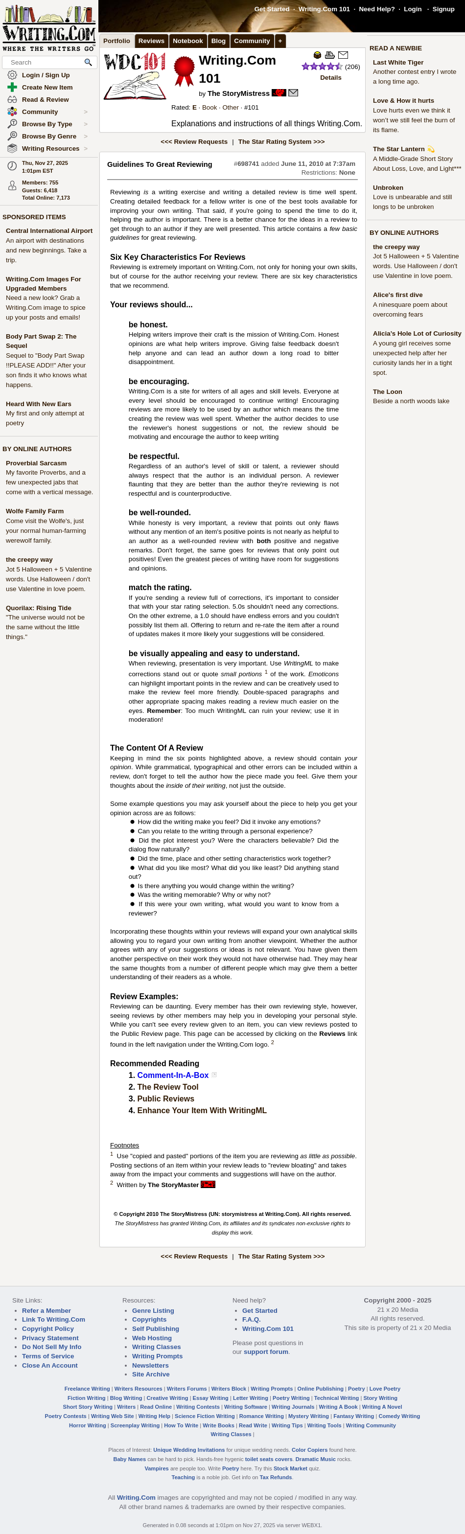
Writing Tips (287, 1425)
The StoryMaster (173, 1185)
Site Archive (151, 1374)
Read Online (156, 1407)
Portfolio (116, 41)
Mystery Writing (308, 1416)
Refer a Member (46, 1310)
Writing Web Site (112, 1416)
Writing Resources (55, 149)
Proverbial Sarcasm (36, 463)
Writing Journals (293, 1407)
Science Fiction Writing (205, 1416)
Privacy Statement (50, 1338)
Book (209, 107)
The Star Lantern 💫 (404, 149)
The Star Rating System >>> (281, 141)
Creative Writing (167, 1398)
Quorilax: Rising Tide (38, 608)
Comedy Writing (399, 1416)
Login (412, 9)
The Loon (387, 391)
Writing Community (371, 1425)
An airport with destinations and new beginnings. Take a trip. (46, 250)
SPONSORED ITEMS (34, 217)
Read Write (253, 1425)
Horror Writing (87, 1425)
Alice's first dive (398, 294)
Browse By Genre (55, 136)
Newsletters (150, 1365)
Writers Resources (139, 1389)
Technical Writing (336, 1398)
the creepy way (29, 559)
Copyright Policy (48, 1328)
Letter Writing (250, 1398)
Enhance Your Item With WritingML (202, 1110)
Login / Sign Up (46, 75)
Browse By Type (55, 124)
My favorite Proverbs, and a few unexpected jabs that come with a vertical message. (49, 482)
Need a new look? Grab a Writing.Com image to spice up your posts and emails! (46, 307)
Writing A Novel (382, 1407)
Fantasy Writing (353, 1416)
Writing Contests (198, 1407)
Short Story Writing (88, 1407)
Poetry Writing (291, 1398)
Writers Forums (187, 1389)
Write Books (218, 1425)
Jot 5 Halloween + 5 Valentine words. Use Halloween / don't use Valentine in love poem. (49, 579)
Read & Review (45, 99)
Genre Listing (153, 1310)
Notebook (188, 41)
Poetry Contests (66, 1416)
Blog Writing (126, 1398)
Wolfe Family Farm (35, 511)
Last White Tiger (398, 62)
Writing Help (154, 1416)
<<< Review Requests (194, 141)
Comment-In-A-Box (173, 1075)
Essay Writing (211, 1398)
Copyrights (149, 1319)
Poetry (356, 1389)
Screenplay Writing (135, 1425)
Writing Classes (156, 1347)
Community (55, 112)
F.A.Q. (251, 1319)
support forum (266, 1351)
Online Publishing (321, 1389)
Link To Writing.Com (53, 1319)
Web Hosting (152, 1338)
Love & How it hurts (403, 100)
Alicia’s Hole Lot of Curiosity (417, 333)
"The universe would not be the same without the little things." (45, 627)
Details (331, 77)
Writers (126, 1407)
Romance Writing (261, 1416)
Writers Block (228, 1389)
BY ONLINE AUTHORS (36, 449)
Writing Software (245, 1407)
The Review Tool (168, 1087)
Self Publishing (155, 1328)
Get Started (272, 9)
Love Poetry (385, 1389)
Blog (218, 41)
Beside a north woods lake (411, 401)
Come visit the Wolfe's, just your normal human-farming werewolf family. (46, 530)
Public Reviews (166, 1099)
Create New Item (47, 87)
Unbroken (388, 187)
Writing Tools (324, 1425)
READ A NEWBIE (396, 48)
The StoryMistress (239, 93)
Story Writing (380, 1398)
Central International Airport (49, 230)
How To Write (181, 1425)
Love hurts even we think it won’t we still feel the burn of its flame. (414, 120)
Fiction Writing (87, 1398)
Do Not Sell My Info (51, 1347)
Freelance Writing (87, 1389)
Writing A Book (338, 1407)
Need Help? (377, 9)
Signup (444, 9)
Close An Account (50, 1365)
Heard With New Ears (38, 404)
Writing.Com (136, 1497)
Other (230, 107)
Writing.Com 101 (324, 9)
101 (253, 107)
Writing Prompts (157, 1356)
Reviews (151, 41)
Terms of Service (48, 1356)
